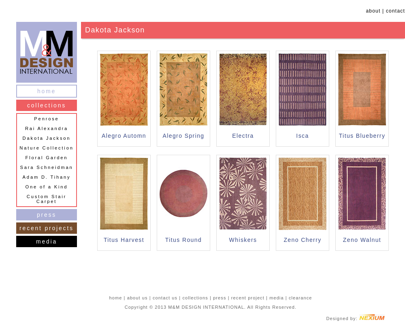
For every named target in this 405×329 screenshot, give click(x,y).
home (46, 91)
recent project (247, 297)
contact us (165, 297)
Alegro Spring (183, 135)
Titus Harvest (124, 240)
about (373, 11)
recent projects (46, 228)
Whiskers (243, 240)
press (46, 215)
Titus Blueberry (362, 135)
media (46, 241)
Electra (243, 135)
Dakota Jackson (47, 138)
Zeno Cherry (302, 240)
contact (395, 11)
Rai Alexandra (46, 128)
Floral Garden (47, 157)
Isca (302, 135)
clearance (300, 297)
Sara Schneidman (46, 167)
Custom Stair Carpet (46, 199)
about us (137, 297)
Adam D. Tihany (47, 177)
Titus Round (183, 240)
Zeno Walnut (362, 240)
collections (46, 105)
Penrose (46, 118)
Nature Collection (46, 147)
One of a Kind (47, 186)
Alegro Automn (124, 135)
